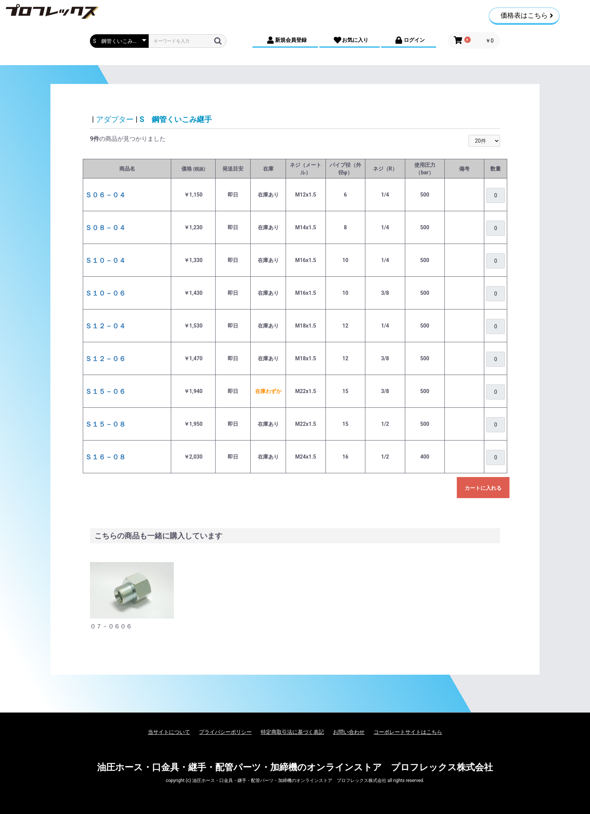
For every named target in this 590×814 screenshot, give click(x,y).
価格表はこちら (526, 15)
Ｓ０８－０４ (105, 228)
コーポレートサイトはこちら (408, 732)
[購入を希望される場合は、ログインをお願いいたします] (495, 195)
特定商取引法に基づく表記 (292, 732)
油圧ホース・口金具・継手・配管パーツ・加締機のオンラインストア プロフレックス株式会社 (295, 767)
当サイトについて (169, 732)
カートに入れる (483, 488)
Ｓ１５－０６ (105, 391)
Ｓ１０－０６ (105, 293)
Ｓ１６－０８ (105, 457)
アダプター (115, 119)
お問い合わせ (349, 732)
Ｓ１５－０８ (105, 424)
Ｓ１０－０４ (105, 260)
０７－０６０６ (111, 626)
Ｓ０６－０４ (105, 195)
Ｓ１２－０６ (105, 359)
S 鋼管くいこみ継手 (176, 119)
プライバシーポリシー (225, 732)
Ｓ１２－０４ (105, 326)
